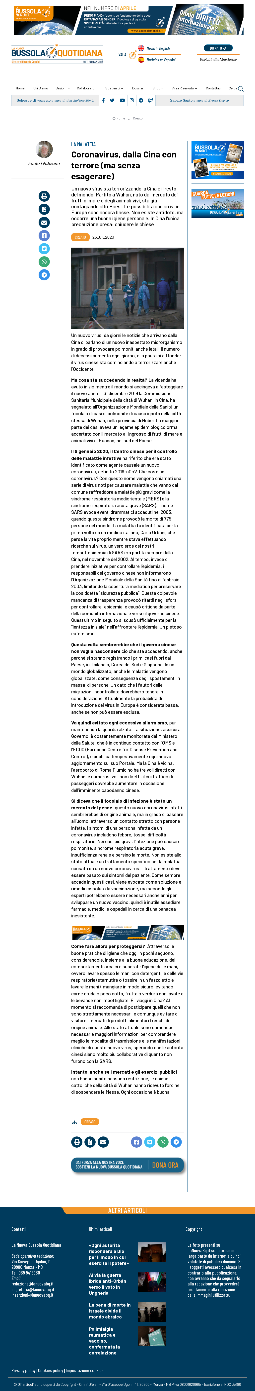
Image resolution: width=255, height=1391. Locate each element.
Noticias (161, 59)
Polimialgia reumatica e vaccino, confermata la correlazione (104, 1340)
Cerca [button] (236, 88)
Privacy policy (23, 1370)
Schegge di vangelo (34, 100)
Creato (138, 118)
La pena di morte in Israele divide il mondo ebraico (110, 1310)
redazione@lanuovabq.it (32, 1283)
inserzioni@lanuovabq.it (32, 1295)
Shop (156, 88)
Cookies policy (50, 1370)
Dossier (137, 88)
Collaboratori (86, 88)
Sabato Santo (181, 100)
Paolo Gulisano (44, 163)
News (158, 48)
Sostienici (112, 88)
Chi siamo (40, 88)
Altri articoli (127, 1210)
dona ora (218, 48)
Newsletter (218, 59)
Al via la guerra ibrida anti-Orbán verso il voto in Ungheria (107, 1284)
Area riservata (183, 88)
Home (20, 88)
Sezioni (61, 88)
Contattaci (213, 88)
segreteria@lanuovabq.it (32, 1289)
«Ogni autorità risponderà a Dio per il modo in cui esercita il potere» (109, 1254)
